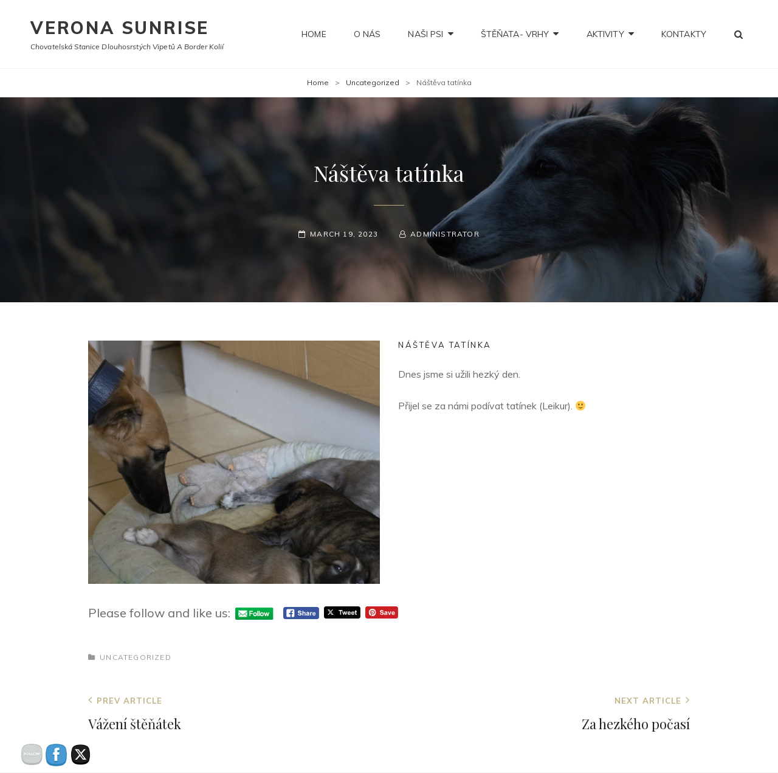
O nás (367, 34)
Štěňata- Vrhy (515, 34)
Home (313, 34)
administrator (445, 233)
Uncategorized (372, 82)
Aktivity (605, 34)
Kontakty (683, 34)
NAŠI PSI (425, 34)
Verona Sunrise (119, 27)
